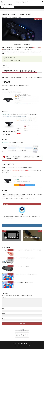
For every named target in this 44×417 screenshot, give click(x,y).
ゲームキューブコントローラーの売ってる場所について (25, 274)
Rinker (18, 179)
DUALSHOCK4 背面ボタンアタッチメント (22, 176)
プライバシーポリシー (28, 343)
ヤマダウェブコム (5, 142)
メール (3, 313)
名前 (3, 308)
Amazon (16, 184)
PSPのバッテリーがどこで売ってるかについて (23, 266)
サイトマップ (14, 343)
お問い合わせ (20, 343)
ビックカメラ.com (5, 114)
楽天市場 (22, 184)
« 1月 (22, 337)
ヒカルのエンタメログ (22, 2)
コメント (4, 297)
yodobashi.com (5, 91)
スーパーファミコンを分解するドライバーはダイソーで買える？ (27, 250)
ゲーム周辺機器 (9, 4)
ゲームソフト (3, 4)
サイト (3, 318)
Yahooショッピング (30, 184)
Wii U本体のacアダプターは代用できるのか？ (23, 282)
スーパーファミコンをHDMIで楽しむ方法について (24, 258)
